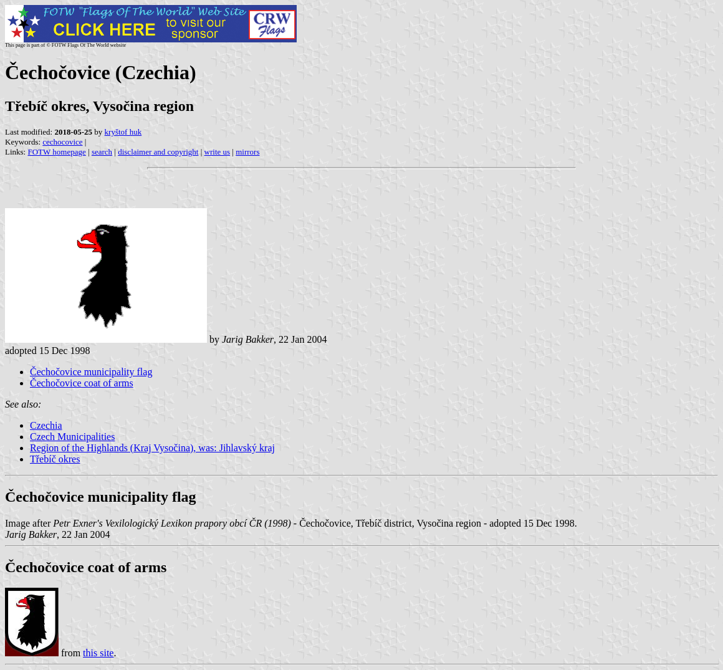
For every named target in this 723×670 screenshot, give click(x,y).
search (102, 151)
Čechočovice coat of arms (81, 383)
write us (217, 151)
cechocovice (62, 141)
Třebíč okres (55, 459)
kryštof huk (123, 131)
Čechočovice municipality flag (91, 371)
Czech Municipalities (72, 436)
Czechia (46, 425)
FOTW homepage (56, 151)
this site (98, 653)
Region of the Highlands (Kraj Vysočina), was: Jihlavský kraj (152, 448)
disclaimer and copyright (158, 151)
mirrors (247, 151)
